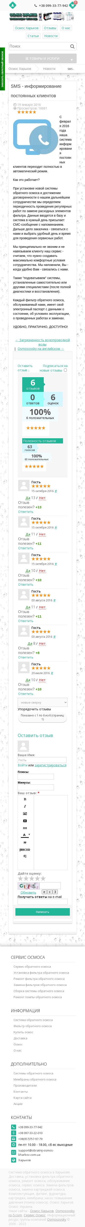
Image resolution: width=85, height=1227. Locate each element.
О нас (66, 28)
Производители (25, 1085)
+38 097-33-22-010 (30, 1133)
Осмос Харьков (27, 28)
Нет (42, 497)
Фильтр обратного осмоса (33, 1026)
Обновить (28, 892)
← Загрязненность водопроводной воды (42, 342)
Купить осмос (23, 1032)
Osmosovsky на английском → (41, 348)
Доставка (20, 1038)
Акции (18, 1104)
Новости (51, 36)
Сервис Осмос (35, 1215)
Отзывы (50, 28)
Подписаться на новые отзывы (54, 368)
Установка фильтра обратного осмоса (41, 973)
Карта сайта (23, 1098)
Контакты (21, 1092)
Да (28, 497)
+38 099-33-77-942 (53, 5)
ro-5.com (15, 1215)
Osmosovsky (65, 1211)
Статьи (33, 36)
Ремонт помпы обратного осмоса (38, 997)
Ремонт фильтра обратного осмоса (39, 979)
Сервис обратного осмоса (32, 966)
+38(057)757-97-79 (30, 1139)
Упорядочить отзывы (34, 709)
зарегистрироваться (50, 765)
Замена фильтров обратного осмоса (40, 985)
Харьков (24, 1160)
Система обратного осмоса (33, 1020)
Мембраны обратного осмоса (35, 1079)
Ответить (25, 511)
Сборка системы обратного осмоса (39, 991)
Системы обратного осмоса (33, 1073)
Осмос (18, 1044)
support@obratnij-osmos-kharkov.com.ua (36, 1152)
